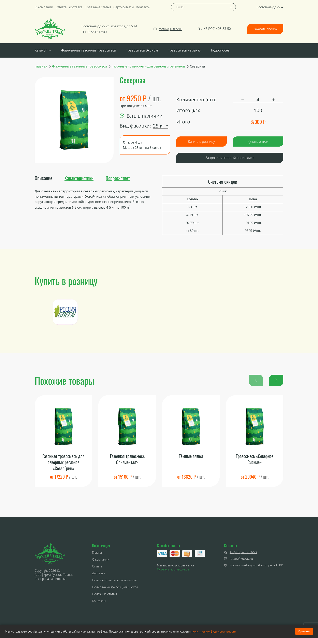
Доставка (75, 7)
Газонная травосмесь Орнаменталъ (127, 459)
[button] (276, 380)
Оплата (61, 7)
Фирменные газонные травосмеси (88, 50)
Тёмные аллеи (191, 456)
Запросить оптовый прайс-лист (229, 157)
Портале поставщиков (173, 569)
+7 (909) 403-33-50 (215, 28)
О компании (44, 7)
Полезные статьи (98, 7)
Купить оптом (258, 141)
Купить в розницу (201, 141)
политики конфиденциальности (213, 631)
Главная (41, 66)
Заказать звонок (265, 29)
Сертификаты (123, 7)
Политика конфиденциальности (115, 587)
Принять (304, 631)
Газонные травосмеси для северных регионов (148, 66)
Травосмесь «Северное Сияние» (254, 459)
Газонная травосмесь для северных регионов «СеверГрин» (63, 462)
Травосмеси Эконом (142, 50)
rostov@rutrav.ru (168, 29)
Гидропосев (220, 50)
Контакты (143, 7)
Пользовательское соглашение (114, 580)
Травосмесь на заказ (184, 50)
